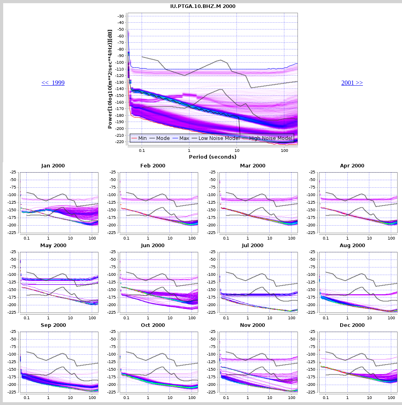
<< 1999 (53, 82)
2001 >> (352, 82)
